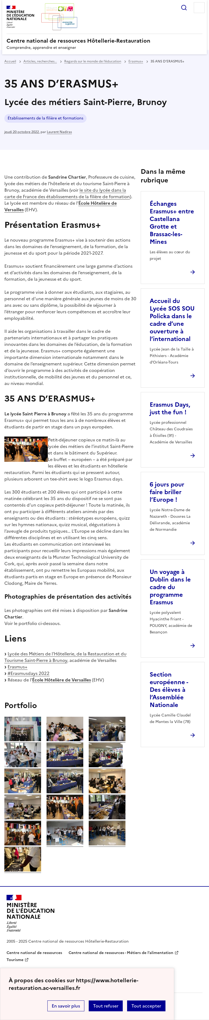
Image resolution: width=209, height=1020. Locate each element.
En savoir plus (66, 1006)
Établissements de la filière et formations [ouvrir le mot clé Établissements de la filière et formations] (45, 118)
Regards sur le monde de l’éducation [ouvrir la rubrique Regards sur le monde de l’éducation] (92, 61)
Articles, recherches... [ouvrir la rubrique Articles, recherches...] (40, 61)
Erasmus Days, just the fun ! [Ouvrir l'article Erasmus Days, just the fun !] (170, 408)
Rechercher (184, 7)
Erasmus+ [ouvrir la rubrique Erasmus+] (135, 61)
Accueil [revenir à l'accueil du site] (10, 61)
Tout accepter (146, 1006)
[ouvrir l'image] (22, 739)
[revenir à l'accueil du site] (104, 41)
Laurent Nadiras (59, 132)
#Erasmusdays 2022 (29, 673)
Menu (199, 7)
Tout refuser (105, 1006)
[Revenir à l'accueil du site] (31, 913)
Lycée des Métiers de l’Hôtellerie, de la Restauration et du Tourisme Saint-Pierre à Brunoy (65, 657)
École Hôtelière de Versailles (61, 680)
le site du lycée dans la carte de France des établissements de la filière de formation (67, 193)
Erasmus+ (17, 667)
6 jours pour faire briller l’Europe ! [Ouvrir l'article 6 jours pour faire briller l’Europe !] (167, 492)
